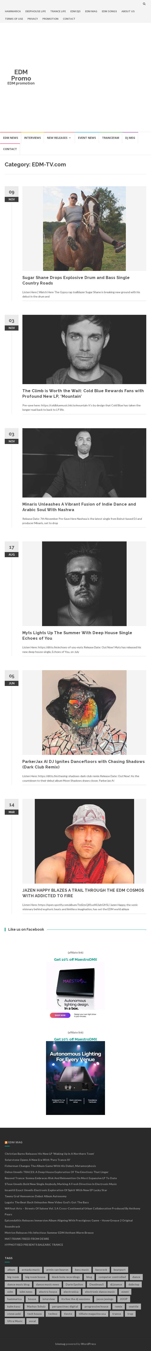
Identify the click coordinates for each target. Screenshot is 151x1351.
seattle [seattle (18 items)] (133, 1306)
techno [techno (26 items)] (52, 1313)
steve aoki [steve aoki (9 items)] (14, 1313)
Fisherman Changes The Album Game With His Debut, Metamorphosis (50, 1166)
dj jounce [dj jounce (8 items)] (116, 1284)
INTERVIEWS (32, 138)
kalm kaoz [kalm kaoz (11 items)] (13, 1306)
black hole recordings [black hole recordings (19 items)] (66, 1277)
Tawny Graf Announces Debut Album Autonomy (35, 1196)
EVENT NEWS (87, 138)
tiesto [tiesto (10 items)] (68, 1313)
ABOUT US (128, 11)
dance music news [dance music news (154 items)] (47, 1284)
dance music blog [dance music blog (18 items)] (18, 1284)
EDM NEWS (10, 138)
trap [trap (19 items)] (130, 1313)
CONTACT (69, 18)
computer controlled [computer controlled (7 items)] (112, 1277)
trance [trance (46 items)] (116, 1313)
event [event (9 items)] (125, 1291)
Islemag (60, 1343)
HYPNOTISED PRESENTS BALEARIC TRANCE (34, 1244)
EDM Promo (21, 75)
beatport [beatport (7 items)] (120, 1269)
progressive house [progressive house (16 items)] (96, 1306)
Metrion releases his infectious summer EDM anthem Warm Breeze (49, 1232)
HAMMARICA (13, 11)
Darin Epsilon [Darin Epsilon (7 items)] (74, 1284)
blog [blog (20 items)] (89, 1277)
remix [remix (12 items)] (118, 1306)
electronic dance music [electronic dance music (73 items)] (100, 1291)
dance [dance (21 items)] (136, 1277)
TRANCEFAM (110, 138)
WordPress (88, 1343)
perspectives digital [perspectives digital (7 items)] (65, 1306)
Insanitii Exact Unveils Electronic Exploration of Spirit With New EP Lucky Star (56, 1190)
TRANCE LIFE (58, 11)
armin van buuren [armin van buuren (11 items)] (57, 1269)
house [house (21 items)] (32, 1299)
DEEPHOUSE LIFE (35, 11)
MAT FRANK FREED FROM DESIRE (27, 1238)
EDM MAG (91, 11)
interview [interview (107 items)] (48, 1299)
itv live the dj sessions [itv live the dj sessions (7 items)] (75, 1299)
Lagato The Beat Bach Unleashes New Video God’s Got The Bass (47, 1202)
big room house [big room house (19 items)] (35, 1277)
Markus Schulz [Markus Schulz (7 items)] (36, 1306)
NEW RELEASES (57, 138)
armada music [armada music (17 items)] (31, 1269)
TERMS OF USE (14, 18)
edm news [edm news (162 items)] (25, 1291)
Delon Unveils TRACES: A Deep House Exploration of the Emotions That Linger (57, 1172)
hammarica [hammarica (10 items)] (14, 1299)
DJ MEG (130, 138)
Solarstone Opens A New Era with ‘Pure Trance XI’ (37, 1159)
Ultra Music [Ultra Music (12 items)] (14, 1321)
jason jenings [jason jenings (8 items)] (105, 1299)
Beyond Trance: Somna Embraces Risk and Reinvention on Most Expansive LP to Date (61, 1178)
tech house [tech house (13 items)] (34, 1313)
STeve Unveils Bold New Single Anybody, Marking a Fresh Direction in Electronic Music (61, 1184)
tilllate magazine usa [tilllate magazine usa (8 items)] (92, 1313)
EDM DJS (75, 11)
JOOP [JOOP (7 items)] (124, 1299)
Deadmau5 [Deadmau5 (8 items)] (96, 1284)
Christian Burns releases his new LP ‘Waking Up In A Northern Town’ (49, 1153)
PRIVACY (33, 18)
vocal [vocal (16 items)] (32, 1321)
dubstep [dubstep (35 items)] (133, 1284)
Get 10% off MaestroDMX (75, 959)
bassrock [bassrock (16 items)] (101, 1269)
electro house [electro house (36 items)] (48, 1291)
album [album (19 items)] (11, 1269)
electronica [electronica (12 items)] (71, 1291)
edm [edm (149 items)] (10, 1291)
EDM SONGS (109, 11)
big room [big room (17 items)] (13, 1277)
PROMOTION (50, 18)
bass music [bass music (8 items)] (82, 1269)
